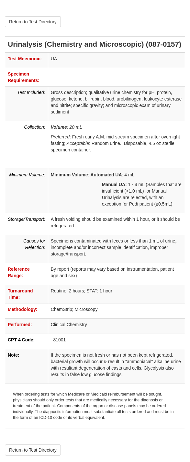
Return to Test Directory (33, 21)
